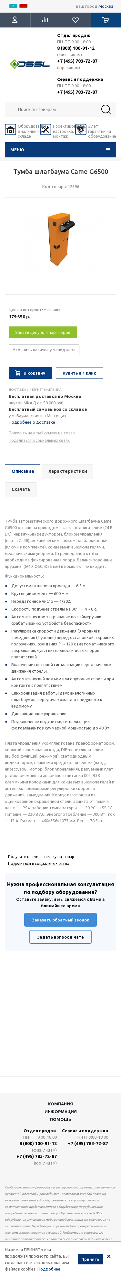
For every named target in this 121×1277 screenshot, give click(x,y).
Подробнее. (49, 1269)
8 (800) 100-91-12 (76, 48)
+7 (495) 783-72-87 (77, 61)
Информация (61, 1111)
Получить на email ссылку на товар (42, 433)
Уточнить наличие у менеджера (44, 349)
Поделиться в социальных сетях (39, 440)
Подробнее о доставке (32, 422)
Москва (105, 6)
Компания (60, 1103)
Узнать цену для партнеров (42, 332)
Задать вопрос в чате (60, 937)
